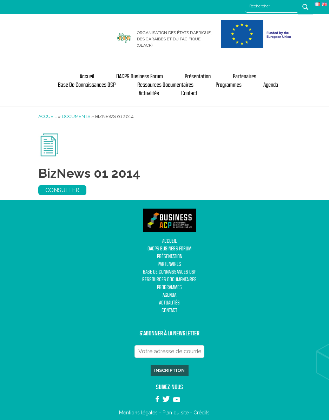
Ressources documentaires (165, 85)
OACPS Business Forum (139, 76)
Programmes (229, 85)
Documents (76, 116)
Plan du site (176, 412)
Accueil (87, 76)
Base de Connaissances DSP (87, 85)
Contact (189, 93)
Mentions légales (138, 412)
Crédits (201, 412)
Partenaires (244, 76)
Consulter (62, 190)
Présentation (198, 76)
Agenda (270, 85)
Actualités (149, 93)
